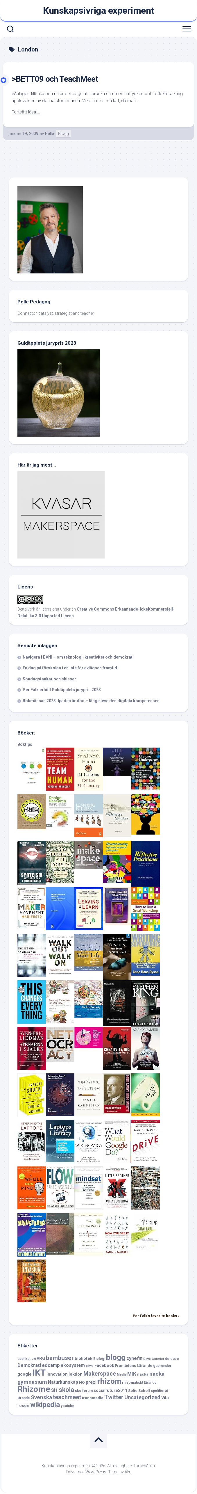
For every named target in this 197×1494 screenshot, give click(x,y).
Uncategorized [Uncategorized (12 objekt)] (142, 1397)
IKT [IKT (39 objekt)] (39, 1373)
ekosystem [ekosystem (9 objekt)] (73, 1365)
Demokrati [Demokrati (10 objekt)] (29, 1365)
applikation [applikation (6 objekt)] (26, 1359)
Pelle (49, 133)
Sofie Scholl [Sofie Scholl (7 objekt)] (139, 1390)
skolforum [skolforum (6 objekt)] (84, 1391)
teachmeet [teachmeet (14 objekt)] (67, 1397)
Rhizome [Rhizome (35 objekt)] (33, 1389)
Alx (127, 1472)
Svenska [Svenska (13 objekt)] (41, 1397)
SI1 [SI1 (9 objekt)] (54, 1390)
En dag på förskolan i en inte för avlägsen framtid (70, 668)
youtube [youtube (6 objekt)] (67, 1406)
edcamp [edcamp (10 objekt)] (51, 1365)
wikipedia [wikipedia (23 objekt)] (45, 1404)
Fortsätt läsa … (26, 112)
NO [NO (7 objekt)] (82, 1382)
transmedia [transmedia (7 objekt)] (92, 1398)
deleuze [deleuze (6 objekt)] (172, 1359)
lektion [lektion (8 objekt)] (76, 1374)
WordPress (95, 1472)
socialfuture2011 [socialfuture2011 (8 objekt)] (110, 1390)
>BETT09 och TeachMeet (55, 79)
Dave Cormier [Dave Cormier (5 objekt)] (153, 1359)
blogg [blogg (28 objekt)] (116, 1357)
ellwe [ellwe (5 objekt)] (90, 1366)
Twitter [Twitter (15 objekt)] (113, 1397)
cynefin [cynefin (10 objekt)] (134, 1358)
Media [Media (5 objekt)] (121, 1374)
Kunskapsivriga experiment (98, 10)
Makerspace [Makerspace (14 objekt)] (99, 1373)
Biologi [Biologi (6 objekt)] (99, 1359)
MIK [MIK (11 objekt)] (131, 1374)
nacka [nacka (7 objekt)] (142, 1374)
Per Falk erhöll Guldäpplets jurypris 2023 (62, 689)
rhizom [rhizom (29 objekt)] (109, 1380)
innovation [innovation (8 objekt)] (57, 1374)
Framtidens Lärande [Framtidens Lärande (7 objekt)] (133, 1365)
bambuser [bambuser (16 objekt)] (60, 1357)
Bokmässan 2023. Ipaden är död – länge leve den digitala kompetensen (91, 700)
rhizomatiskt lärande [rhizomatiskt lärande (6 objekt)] (139, 1383)
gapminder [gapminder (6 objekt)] (162, 1366)
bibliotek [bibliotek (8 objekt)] (83, 1358)
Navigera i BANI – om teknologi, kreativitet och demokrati (78, 657)
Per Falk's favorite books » (156, 1316)
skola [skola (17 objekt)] (66, 1389)
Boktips (24, 744)
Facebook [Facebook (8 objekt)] (104, 1365)
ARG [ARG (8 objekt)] (41, 1358)
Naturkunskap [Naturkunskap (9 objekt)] (63, 1382)
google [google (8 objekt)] (24, 1374)
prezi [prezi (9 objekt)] (91, 1382)
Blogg (63, 133)
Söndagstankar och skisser (49, 679)
